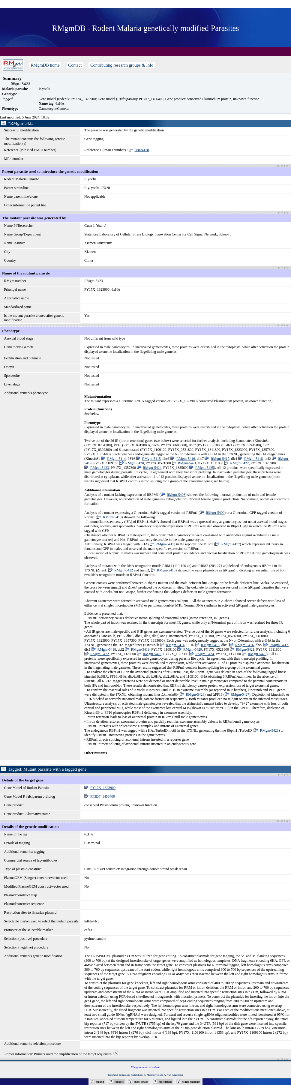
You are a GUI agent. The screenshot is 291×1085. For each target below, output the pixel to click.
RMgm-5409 (215, 513)
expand (100, 1081)
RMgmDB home (45, 65)
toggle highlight (191, 1081)
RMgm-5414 (116, 459)
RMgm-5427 (240, 695)
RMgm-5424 (152, 468)
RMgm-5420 (134, 464)
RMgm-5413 (166, 571)
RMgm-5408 (176, 495)
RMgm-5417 (220, 459)
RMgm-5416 (185, 459)
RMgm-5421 (187, 464)
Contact (75, 65)
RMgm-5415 (151, 459)
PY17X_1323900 (103, 789)
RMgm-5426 (195, 695)
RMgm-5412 (123, 571)
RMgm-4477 (230, 545)
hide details (165, 1081)
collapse (119, 1081)
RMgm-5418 (253, 459)
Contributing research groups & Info (121, 65)
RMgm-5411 (165, 545)
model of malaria (145, 1067)
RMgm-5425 (204, 468)
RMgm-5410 (112, 518)
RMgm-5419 (140, 650)
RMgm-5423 (99, 468)
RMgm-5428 (269, 731)
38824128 (142, 151)
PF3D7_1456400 (102, 797)
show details (141, 1081)
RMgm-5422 (239, 464)
